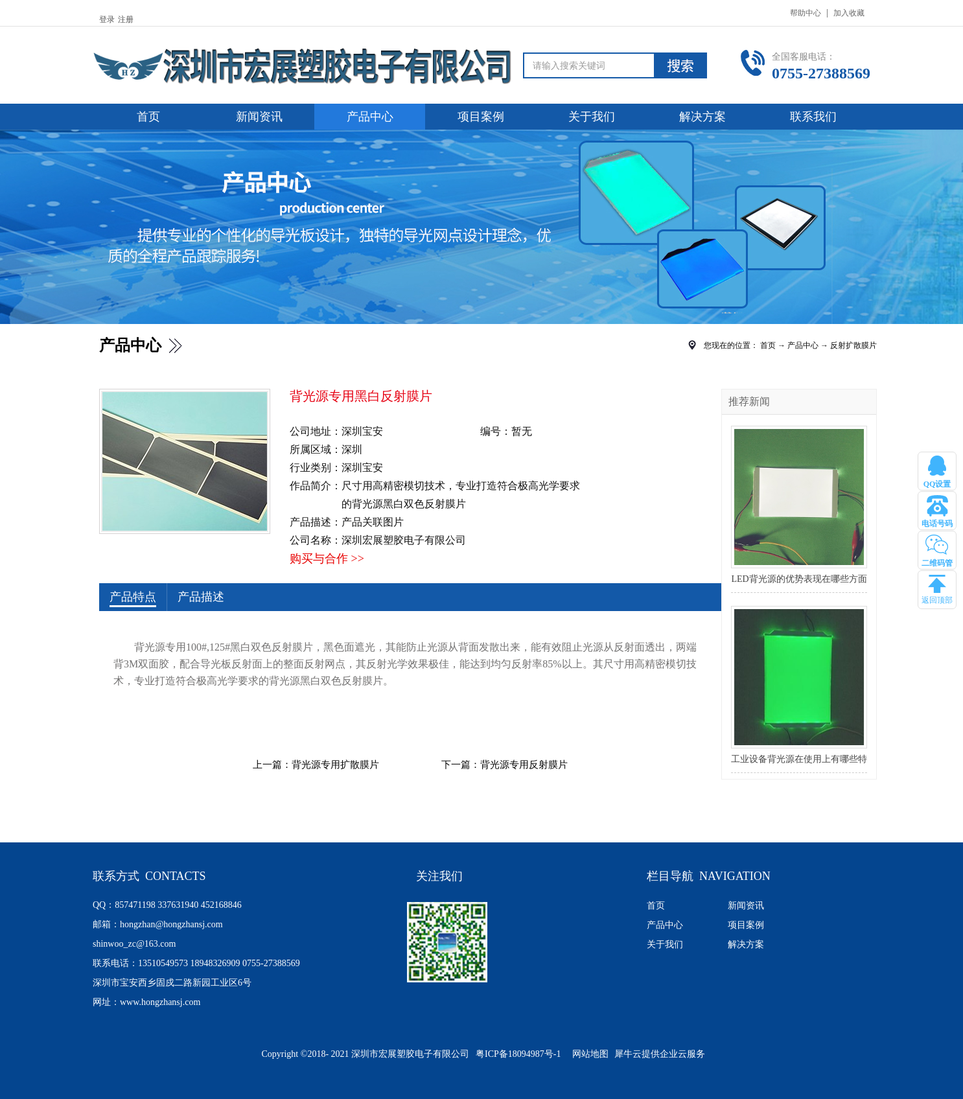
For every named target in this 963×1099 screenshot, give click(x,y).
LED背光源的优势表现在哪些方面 (798, 579)
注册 (125, 19)
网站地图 (588, 1054)
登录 (107, 19)
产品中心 (802, 345)
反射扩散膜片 (853, 345)
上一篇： (316, 764)
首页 (148, 116)
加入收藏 (848, 12)
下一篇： (504, 764)
